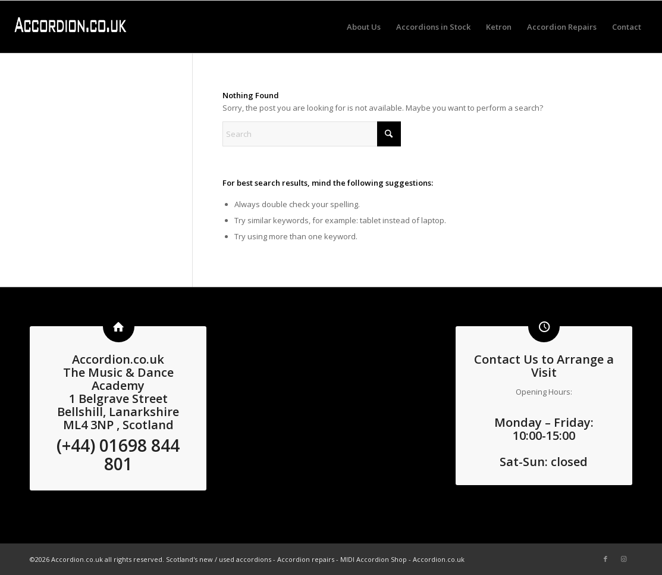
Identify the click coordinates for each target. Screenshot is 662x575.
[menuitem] (363, 27)
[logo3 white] (70, 27)
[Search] (311, 133)
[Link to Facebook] (605, 559)
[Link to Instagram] (623, 559)
